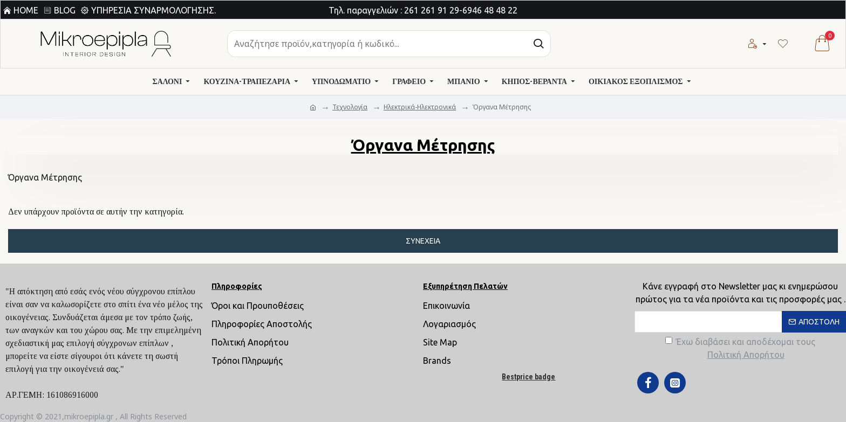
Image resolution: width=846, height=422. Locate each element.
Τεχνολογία (349, 107)
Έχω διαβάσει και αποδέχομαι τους (740, 349)
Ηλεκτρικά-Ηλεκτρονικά (420, 107)
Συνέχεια (423, 241)
